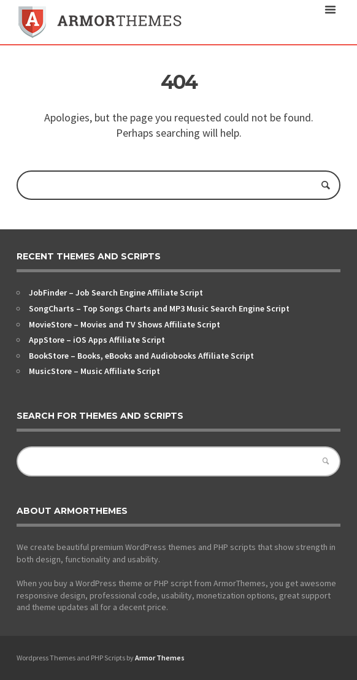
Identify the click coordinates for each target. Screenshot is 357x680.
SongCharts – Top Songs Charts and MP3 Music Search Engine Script (159, 308)
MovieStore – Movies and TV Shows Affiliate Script (124, 324)
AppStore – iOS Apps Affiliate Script (97, 339)
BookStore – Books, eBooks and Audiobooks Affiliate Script (141, 355)
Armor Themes (160, 657)
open (330, 10)
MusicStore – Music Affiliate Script (94, 370)
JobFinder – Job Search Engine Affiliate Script (116, 292)
